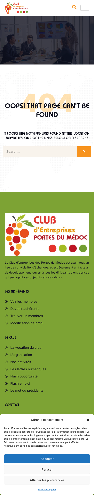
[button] (88, 420)
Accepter (47, 459)
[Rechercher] (84, 151)
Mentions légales (47, 489)
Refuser (47, 469)
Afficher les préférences (47, 480)
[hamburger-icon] (84, 8)
